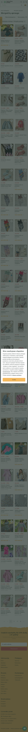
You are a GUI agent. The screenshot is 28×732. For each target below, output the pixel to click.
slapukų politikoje (16, 375)
